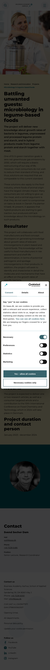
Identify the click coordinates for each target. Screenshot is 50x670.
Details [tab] (25, 292)
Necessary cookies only (25, 382)
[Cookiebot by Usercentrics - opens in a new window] (29, 285)
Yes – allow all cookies (25, 374)
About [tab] (41, 292)
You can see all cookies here (30, 319)
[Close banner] (46, 285)
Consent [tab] (9, 292)
